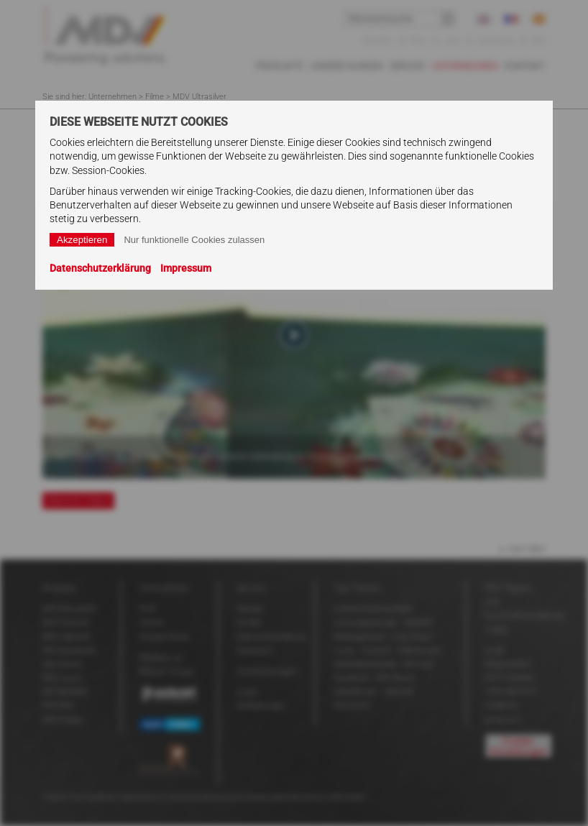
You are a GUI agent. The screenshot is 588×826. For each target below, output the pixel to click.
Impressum (185, 268)
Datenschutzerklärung (100, 268)
